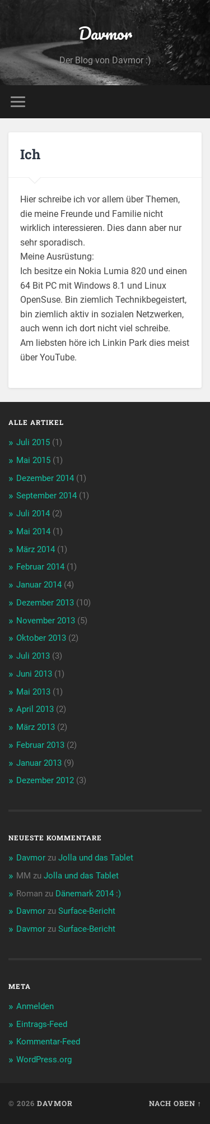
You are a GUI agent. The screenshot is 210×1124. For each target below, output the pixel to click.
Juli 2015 (33, 442)
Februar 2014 (40, 567)
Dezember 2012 (45, 780)
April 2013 (35, 709)
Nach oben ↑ (175, 1103)
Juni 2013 (34, 674)
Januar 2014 (39, 585)
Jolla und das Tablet (95, 858)
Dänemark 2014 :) (88, 894)
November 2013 (45, 621)
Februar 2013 (40, 745)
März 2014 (35, 549)
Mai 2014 (33, 531)
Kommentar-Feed (48, 1042)
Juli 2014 (33, 513)
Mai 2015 (33, 460)
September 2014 (46, 496)
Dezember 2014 (45, 478)
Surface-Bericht (86, 911)
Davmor (105, 33)
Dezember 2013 (45, 603)
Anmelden (35, 1006)
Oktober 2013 (41, 638)
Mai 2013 (33, 692)
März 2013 (35, 727)
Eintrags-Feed (41, 1024)
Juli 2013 (33, 656)
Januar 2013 (39, 763)
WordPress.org (44, 1059)
